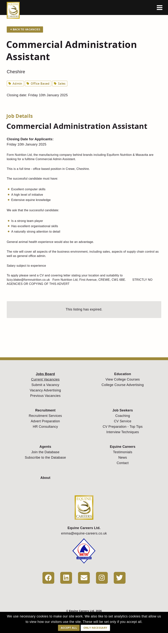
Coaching (122, 416)
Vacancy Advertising (45, 390)
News (122, 457)
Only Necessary (95, 627)
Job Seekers (122, 410)
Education (122, 374)
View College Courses (123, 379)
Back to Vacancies (25, 29)
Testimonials (122, 452)
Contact (123, 463)
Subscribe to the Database (45, 457)
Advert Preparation (45, 421)
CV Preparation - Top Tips (123, 426)
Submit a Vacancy (45, 385)
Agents (45, 447)
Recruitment (45, 410)
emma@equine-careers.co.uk (84, 533)
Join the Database (45, 452)
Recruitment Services (45, 416)
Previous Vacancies (45, 396)
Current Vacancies (45, 379)
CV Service (122, 421)
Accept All (69, 627)
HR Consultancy (45, 426)
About (45, 478)
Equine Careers (122, 447)
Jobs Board (45, 374)
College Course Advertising (123, 385)
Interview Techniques (122, 432)
